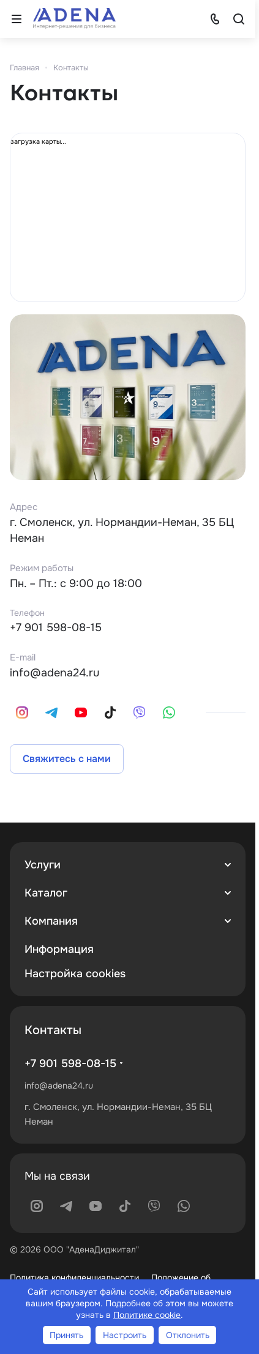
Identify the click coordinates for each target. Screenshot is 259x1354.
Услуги (42, 864)
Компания (51, 921)
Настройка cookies (75, 973)
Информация (59, 949)
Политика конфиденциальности (74, 1277)
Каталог (45, 893)
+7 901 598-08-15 (56, 627)
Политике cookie (147, 1314)
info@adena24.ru (54, 672)
